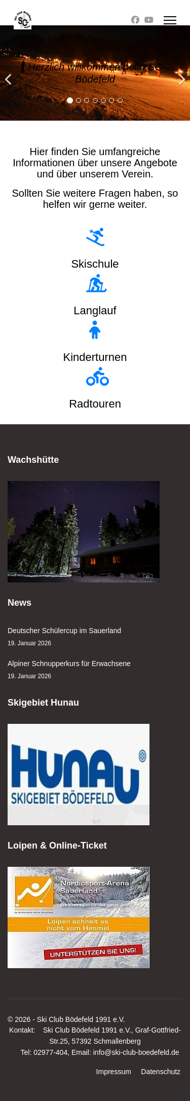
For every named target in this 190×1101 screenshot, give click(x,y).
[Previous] (10, 73)
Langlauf (94, 310)
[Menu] (170, 20)
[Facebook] (135, 20)
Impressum (113, 1072)
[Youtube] (149, 20)
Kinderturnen (95, 357)
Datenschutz (160, 1072)
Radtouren (95, 403)
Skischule (95, 264)
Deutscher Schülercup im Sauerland (95, 637)
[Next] (180, 73)
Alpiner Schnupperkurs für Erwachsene (95, 670)
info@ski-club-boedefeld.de (136, 1052)
